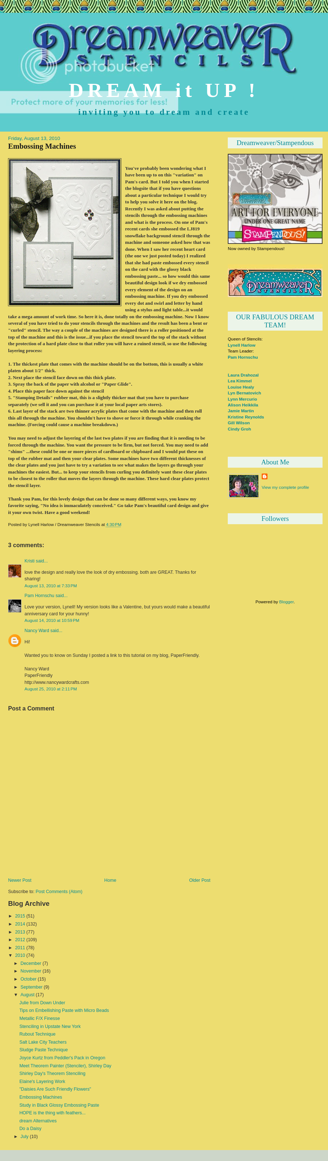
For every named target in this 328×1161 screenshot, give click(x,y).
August (27, 994)
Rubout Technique (37, 1034)
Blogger (286, 601)
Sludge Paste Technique (43, 1049)
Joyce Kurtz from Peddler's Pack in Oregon (62, 1057)
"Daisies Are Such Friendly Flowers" (55, 1089)
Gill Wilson (239, 422)
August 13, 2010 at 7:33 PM (50, 585)
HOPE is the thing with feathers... (52, 1112)
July (24, 1136)
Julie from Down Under (42, 1002)
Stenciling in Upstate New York (50, 1026)
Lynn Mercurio (242, 399)
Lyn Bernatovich (244, 392)
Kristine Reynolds (246, 416)
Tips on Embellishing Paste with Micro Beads (64, 1010)
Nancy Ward (36, 630)
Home (110, 880)
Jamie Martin (241, 410)
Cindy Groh (239, 428)
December (30, 963)
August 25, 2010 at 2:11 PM (50, 688)
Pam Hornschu (39, 595)
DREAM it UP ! (164, 90)
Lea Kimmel (240, 380)
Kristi (29, 561)
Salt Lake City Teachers (42, 1042)
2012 (20, 939)
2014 (20, 924)
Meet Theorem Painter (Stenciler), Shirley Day (65, 1065)
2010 (20, 955)
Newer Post (19, 880)
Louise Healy (241, 387)
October (28, 979)
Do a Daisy (30, 1128)
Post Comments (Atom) (59, 891)
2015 (20, 916)
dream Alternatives (37, 1120)
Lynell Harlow (241, 345)
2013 (20, 932)
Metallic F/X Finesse (39, 1018)
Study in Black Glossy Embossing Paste (59, 1105)
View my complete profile (285, 487)
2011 (20, 947)
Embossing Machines (42, 146)
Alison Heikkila (243, 404)
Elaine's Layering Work (42, 1081)
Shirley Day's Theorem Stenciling (52, 1073)
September (31, 987)
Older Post (199, 880)
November (30, 971)
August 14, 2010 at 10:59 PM (51, 620)
